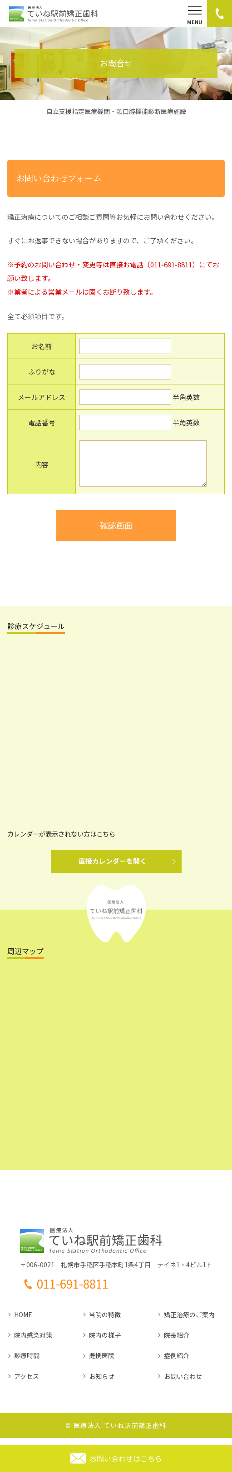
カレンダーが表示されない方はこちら (61, 840)
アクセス (26, 1383)
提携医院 (101, 1362)
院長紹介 (176, 1342)
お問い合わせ (183, 1383)
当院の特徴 (105, 1321)
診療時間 (26, 1362)
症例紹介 (176, 1362)
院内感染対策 (33, 1342)
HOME (23, 1321)
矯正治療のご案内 (189, 1321)
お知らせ (101, 1383)
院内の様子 (105, 1342)
